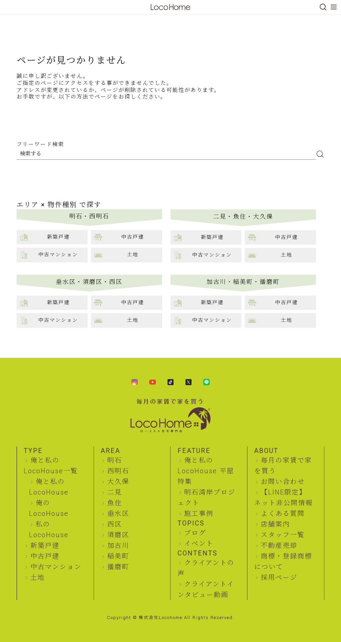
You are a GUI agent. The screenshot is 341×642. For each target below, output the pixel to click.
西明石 (118, 471)
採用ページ (279, 577)
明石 (114, 460)
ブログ (195, 533)
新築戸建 (45, 545)
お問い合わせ (283, 482)
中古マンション (56, 567)
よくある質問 (283, 514)
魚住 (114, 503)
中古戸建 (45, 556)
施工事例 (198, 514)
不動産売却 (279, 545)
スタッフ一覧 (283, 535)
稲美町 (118, 556)
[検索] (323, 7)
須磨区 (118, 535)
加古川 (118, 545)
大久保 (118, 482)
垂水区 (118, 514)
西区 (114, 524)
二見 (114, 492)
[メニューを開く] (333, 7)
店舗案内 (275, 524)
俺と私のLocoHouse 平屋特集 (205, 471)
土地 (37, 577)
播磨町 (118, 567)
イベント (198, 543)
